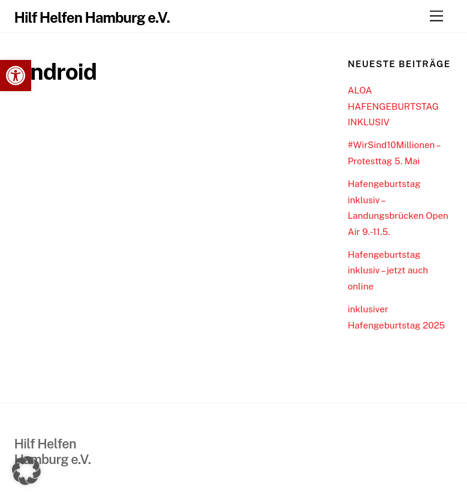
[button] (26, 470)
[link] (15, 75)
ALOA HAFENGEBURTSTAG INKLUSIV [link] (393, 106)
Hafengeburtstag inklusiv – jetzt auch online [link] (388, 270)
